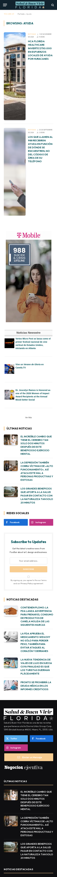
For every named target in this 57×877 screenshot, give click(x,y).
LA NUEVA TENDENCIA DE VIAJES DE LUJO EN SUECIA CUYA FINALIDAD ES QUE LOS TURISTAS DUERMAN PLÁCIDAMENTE (36, 666)
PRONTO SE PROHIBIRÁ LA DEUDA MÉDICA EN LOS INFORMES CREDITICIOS (36, 686)
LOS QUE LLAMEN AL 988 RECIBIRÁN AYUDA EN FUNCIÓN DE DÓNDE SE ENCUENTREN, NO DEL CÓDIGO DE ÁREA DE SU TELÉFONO (40, 149)
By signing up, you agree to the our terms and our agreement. (28, 580)
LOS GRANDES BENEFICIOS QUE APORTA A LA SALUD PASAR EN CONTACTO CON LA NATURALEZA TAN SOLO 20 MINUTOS (37, 495)
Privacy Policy (27, 583)
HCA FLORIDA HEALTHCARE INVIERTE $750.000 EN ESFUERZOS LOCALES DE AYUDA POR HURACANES (40, 50)
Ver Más (28, 417)
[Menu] (5, 5)
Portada (21, 14)
